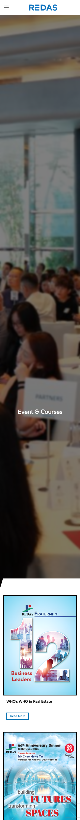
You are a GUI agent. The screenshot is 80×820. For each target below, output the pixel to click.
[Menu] (6, 7)
